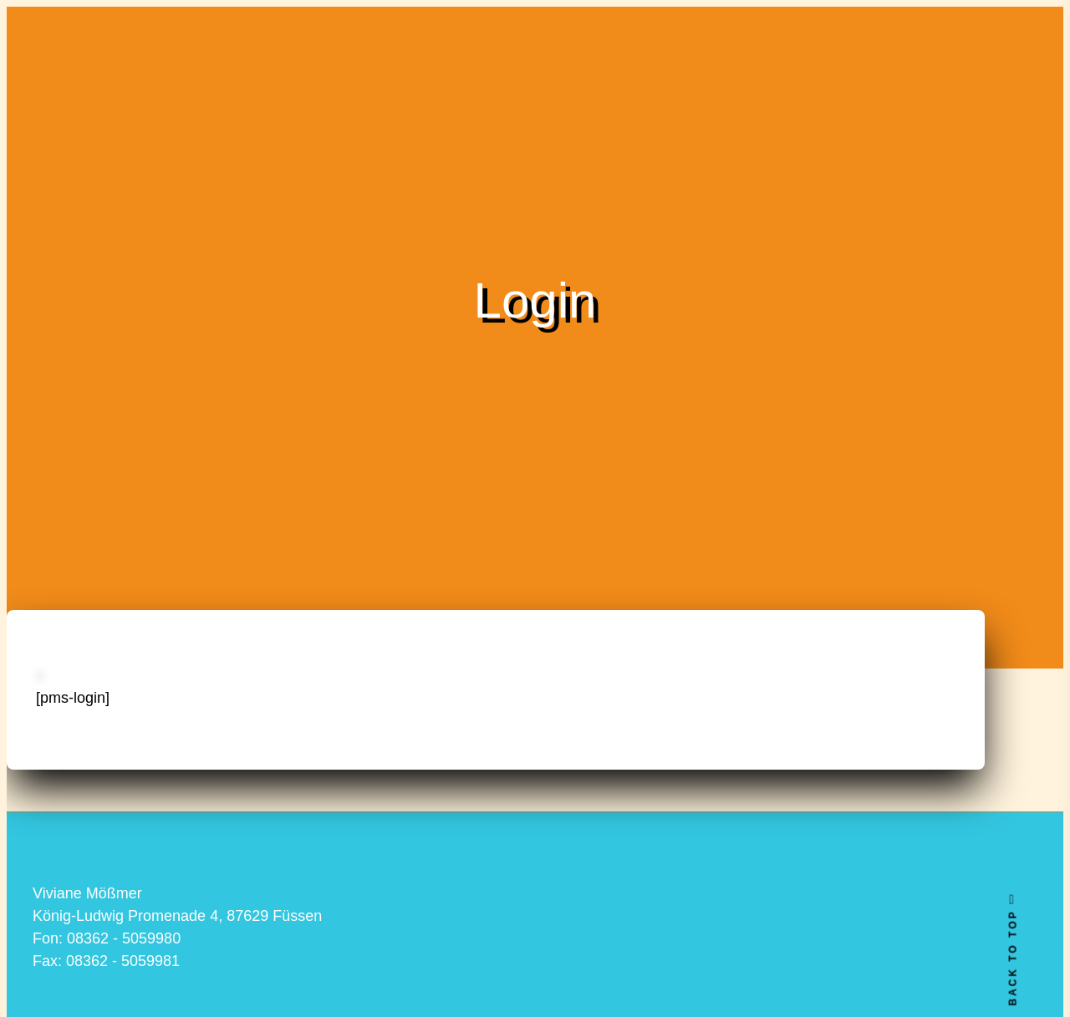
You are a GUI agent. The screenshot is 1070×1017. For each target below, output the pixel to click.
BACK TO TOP (1012, 949)
